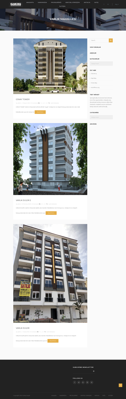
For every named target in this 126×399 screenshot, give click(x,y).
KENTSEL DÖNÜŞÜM (73, 2)
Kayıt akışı (93, 78)
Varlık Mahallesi (54, 103)
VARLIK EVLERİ (22, 328)
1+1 (41, 103)
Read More (40, 112)
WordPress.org (95, 87)
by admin (18, 103)
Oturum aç (94, 73)
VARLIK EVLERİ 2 (23, 200)
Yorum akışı (94, 83)
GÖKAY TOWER (22, 99)
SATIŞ (96, 2)
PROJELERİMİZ (56, 2)
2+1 (44, 103)
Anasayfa (30, 2)
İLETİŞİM (62, 6)
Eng (116, 4)
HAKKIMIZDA (42, 2)
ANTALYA (87, 2)
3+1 (47, 103)
